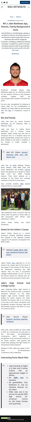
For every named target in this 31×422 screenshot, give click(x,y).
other (15, 165)
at (20, 330)
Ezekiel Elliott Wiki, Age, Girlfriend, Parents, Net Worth (17, 252)
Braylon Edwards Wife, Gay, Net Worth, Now (17, 154)
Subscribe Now (25, 2)
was (14, 263)
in (19, 366)
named (27, 170)
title (9, 111)
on (11, 124)
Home (11, 17)
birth (17, 378)
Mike (21, 184)
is (19, 233)
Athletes (18, 17)
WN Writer (16, 54)
